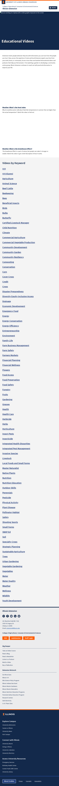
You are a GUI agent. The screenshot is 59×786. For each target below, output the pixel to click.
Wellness (6, 590)
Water (5, 576)
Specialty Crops (9, 541)
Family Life (7, 340)
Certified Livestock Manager (15, 222)
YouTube (11, 616)
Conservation (8, 267)
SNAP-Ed (6, 532)
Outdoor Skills (9, 487)
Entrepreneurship (10, 330)
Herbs (5, 424)
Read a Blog (6, 654)
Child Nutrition (9, 227)
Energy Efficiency (10, 325)
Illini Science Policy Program (10, 681)
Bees (4, 198)
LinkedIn (15, 616)
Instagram (3, 616)
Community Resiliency (13, 257)
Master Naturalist (10, 468)
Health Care (8, 414)
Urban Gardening (10, 561)
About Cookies (9, 781)
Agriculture (7, 178)
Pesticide (6, 497)
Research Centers (7, 698)
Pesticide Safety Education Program (13, 695)
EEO (5, 638)
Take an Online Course (9, 651)
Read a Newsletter (8, 657)
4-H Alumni (7, 173)
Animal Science (9, 183)
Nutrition (6, 478)
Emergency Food (10, 311)
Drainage (6, 301)
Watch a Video (6, 662)
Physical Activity (10, 502)
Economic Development (13, 306)
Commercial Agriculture (13, 237)
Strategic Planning (11, 546)
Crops (5, 286)
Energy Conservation (12, 321)
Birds (4, 208)
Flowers (6, 370)
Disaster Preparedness (13, 291)
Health (5, 409)
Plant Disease (8, 507)
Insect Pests (8, 433)
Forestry (6, 389)
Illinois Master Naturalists (10, 689)
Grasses (6, 404)
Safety (5, 517)
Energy (5, 316)
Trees (5, 556)
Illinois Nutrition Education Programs (13, 692)
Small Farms (8, 527)
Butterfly (6, 217)
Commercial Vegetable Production (18, 242)
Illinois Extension (9, 9)
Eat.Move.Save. (6, 675)
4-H (4, 168)
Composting (8, 262)
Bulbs (5, 213)
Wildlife (6, 595)
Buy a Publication (7, 665)
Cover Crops (8, 276)
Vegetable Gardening (12, 566)
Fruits (5, 394)
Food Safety (8, 384)
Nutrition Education (11, 483)
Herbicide (6, 419)
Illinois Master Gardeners (9, 686)
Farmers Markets (10, 355)
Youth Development (11, 600)
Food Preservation (11, 379)
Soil (4, 536)
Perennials (7, 492)
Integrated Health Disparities (16, 443)
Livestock (6, 458)
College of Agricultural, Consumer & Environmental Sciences (20, 7)
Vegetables (7, 571)
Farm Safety (8, 350)
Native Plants (8, 473)
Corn (4, 271)
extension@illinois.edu (13, 628)
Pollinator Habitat (10, 512)
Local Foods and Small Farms (16, 463)
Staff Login (29, 638)
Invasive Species (10, 453)
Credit (5, 281)
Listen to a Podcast (8, 659)
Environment (8, 335)
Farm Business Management (15, 345)
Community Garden (11, 252)
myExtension (16, 638)
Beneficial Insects (10, 203)
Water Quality (9, 581)
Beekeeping (8, 193)
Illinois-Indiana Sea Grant (9, 683)
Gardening (7, 399)
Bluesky (19, 616)
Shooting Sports (10, 522)
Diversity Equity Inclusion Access (18, 296)
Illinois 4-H (5, 678)
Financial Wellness (11, 365)
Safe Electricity (6, 701)
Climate (6, 232)
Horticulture (8, 429)
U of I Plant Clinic (7, 704)
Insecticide (7, 438)
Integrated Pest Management (16, 448)
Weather (6, 586)
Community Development (14, 247)
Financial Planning (11, 360)
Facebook (7, 616)
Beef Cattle (7, 188)
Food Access (8, 375)
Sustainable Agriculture (13, 551)
